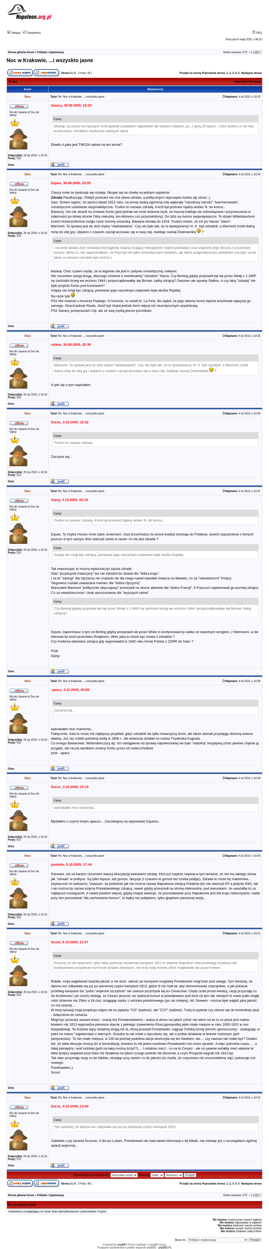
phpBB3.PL (165, 1247)
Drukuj (13, 81)
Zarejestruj (31, 32)
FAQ (257, 32)
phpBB (121, 1244)
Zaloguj (13, 32)
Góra (11, 164)
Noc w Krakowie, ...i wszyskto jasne (50, 60)
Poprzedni (240, 81)
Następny (255, 81)
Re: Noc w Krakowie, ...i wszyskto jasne (81, 96)
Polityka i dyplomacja (50, 52)
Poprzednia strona (213, 73)
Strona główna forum (21, 52)
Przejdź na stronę (190, 73)
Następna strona (251, 73)
